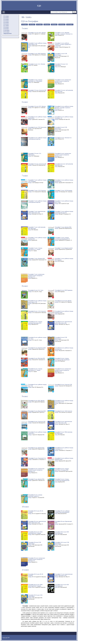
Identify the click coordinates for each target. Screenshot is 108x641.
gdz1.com (5, 637)
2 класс (7, 17)
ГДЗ (39, 6)
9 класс (7, 28)
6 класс (7, 24)
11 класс (7, 31)
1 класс (7, 16)
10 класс (7, 30)
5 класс (7, 22)
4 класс (7, 20)
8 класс (7, 27)
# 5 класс (24, 24)
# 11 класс (69, 24)
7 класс (7, 25)
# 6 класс (32, 24)
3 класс (7, 19)
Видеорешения (8, 33)
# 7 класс (39, 24)
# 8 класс (47, 24)
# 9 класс (54, 24)
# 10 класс (61, 24)
